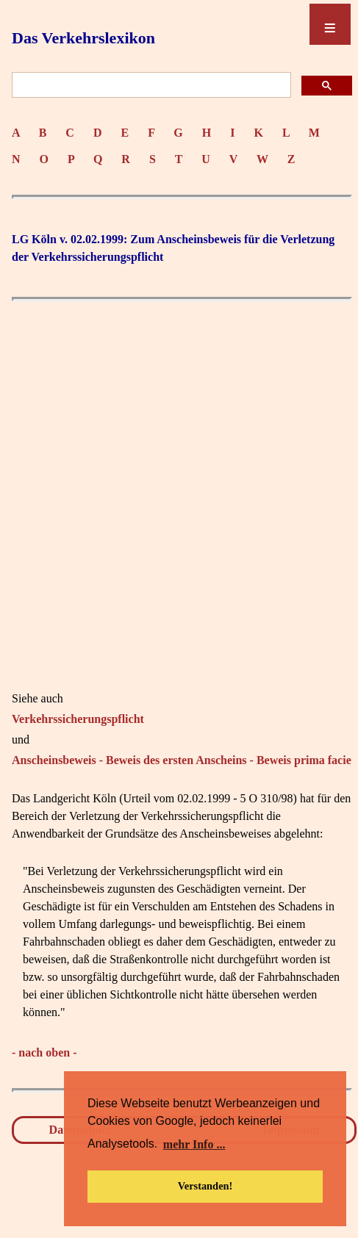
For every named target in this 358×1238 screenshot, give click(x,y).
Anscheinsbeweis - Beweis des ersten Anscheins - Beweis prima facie (181, 760)
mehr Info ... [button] (194, 1144)
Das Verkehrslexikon (83, 38)
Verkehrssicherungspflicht (78, 719)
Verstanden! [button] (205, 1186)
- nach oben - (44, 1052)
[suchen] (150, 85)
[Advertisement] (179, 487)
